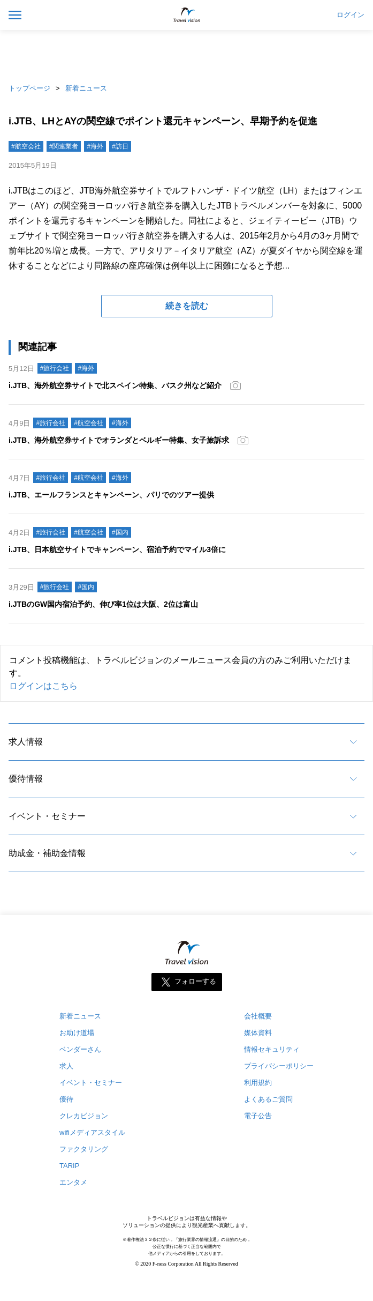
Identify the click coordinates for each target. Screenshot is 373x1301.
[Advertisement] (186, 54)
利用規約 (258, 1083)
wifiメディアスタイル (92, 1132)
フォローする (195, 982)
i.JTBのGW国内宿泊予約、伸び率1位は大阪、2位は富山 (103, 604)
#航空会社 (26, 146)
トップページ (29, 88)
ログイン (350, 15)
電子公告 (258, 1116)
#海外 (95, 146)
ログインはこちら (43, 685)
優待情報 (26, 778)
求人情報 (26, 741)
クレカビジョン (83, 1116)
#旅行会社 (55, 368)
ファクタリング (83, 1149)
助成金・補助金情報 (47, 853)
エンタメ (73, 1182)
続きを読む (186, 305)
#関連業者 (64, 146)
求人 (66, 1066)
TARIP (69, 1166)
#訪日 (120, 146)
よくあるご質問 (268, 1099)
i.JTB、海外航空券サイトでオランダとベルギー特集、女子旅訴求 (119, 440)
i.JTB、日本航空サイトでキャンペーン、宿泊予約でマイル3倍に (117, 549)
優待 (66, 1099)
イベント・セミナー (47, 816)
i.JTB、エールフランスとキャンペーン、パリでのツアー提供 (111, 494)
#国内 (120, 532)
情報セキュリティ (272, 1049)
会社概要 (258, 1016)
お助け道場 (76, 1033)
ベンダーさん (80, 1049)
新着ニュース (86, 88)
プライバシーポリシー (279, 1066)
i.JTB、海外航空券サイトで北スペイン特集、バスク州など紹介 (115, 385)
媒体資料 (258, 1033)
